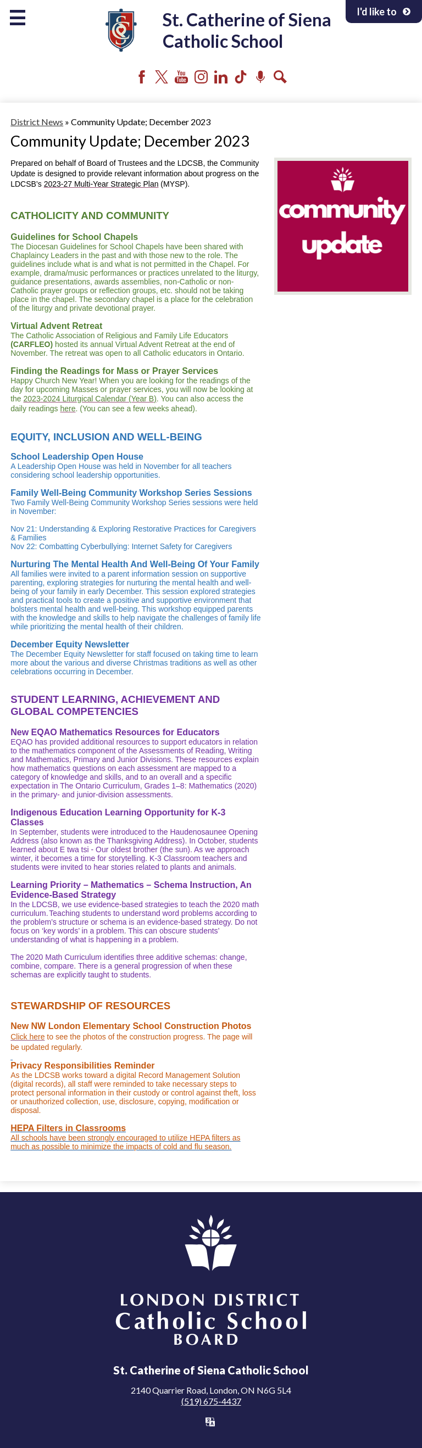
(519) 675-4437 (211, 1401)
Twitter (161, 76)
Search (280, 76)
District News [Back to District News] (36, 121)
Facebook (141, 76)
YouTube (181, 76)
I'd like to (384, 11)
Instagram (201, 76)
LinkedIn (220, 76)
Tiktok (240, 76)
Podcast (260, 76)
